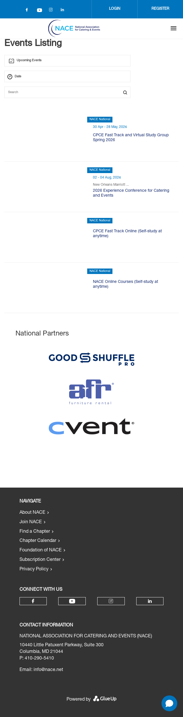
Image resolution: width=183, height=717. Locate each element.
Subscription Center (40, 560)
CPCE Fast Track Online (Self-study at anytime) (127, 233)
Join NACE (31, 522)
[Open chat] (169, 703)
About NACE (32, 513)
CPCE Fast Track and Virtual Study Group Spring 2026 (131, 137)
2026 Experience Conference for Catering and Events (131, 193)
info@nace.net (48, 670)
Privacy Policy (34, 569)
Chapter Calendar (38, 541)
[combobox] (67, 60)
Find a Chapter (35, 532)
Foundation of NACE (41, 550)
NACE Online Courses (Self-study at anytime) (125, 284)
